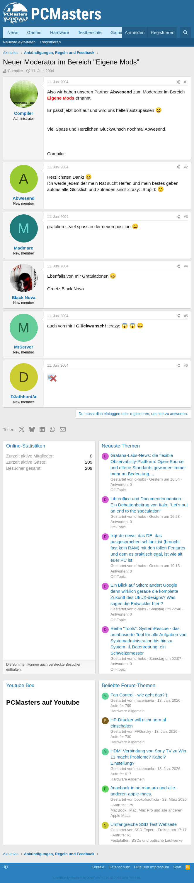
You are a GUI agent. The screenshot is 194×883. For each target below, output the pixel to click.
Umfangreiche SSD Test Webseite (143, 824)
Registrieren (50, 42)
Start (177, 867)
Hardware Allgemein (127, 711)
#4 (186, 266)
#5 (186, 316)
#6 (186, 365)
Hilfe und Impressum (151, 867)
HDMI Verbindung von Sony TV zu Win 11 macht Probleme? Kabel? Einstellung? (148, 757)
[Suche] (185, 32)
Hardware (59, 32)
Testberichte (90, 32)
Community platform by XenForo (97, 877)
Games (34, 32)
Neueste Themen (121, 446)
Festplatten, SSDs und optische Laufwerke (146, 840)
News (12, 32)
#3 (186, 217)
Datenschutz (119, 867)
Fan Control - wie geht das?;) (138, 694)
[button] (6, 867)
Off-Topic (118, 490)
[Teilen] (178, 82)
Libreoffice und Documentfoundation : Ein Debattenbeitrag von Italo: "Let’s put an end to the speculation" (149, 504)
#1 (186, 82)
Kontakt (97, 867)
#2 (186, 167)
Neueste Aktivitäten (19, 42)
